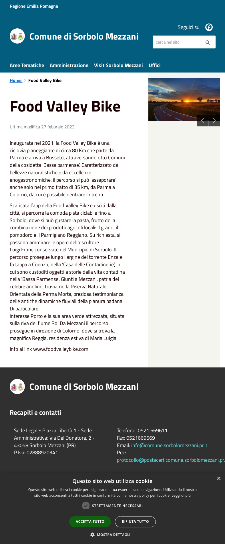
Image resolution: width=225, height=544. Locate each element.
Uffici (155, 65)
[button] (113, 534)
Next (214, 120)
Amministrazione (69, 65)
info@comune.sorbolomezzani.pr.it (169, 445)
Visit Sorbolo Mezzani (118, 65)
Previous (202, 120)
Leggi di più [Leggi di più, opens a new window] (181, 495)
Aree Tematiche (27, 65)
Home (16, 80)
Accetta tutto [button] (90, 521)
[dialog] (112, 508)
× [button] (218, 479)
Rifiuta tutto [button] (135, 521)
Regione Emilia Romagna (34, 6)
